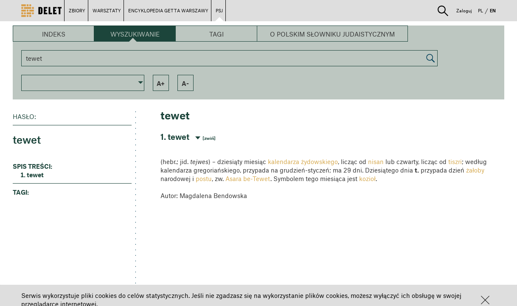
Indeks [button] (53, 34)
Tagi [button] (216, 34)
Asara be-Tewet (247, 178)
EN (493, 10)
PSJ (219, 10)
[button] (485, 300)
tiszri (455, 161)
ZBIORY (77, 10)
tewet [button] (35, 174)
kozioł (367, 178)
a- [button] (185, 83)
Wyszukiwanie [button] (135, 34)
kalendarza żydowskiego (303, 161)
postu (204, 178)
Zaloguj (464, 10)
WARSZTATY (107, 10)
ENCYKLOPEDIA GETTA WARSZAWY (168, 10)
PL (480, 10)
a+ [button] (161, 83)
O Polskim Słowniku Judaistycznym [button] (332, 34)
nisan (376, 161)
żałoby (475, 170)
